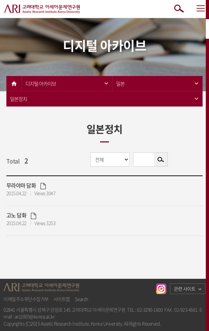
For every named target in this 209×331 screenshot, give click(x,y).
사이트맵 (62, 298)
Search (81, 298)
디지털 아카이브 (67, 83)
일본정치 (104, 98)
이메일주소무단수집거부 (26, 298)
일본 (157, 83)
